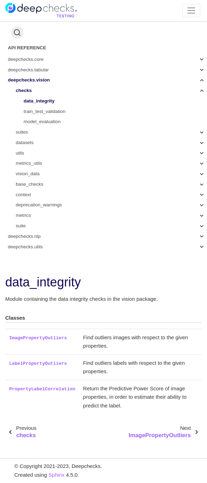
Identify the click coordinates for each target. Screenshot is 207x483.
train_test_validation (45, 111)
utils (20, 153)
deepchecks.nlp (24, 236)
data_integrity (39, 101)
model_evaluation (42, 121)
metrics (23, 215)
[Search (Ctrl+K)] (17, 32)
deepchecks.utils (25, 246)
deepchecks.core (26, 59)
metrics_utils (29, 163)
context (23, 194)
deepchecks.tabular (28, 69)
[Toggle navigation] (191, 10)
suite (21, 225)
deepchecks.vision (29, 80)
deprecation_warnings (39, 204)
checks (24, 90)
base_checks (29, 184)
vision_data (28, 173)
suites (22, 132)
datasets (25, 142)
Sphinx (57, 475)
